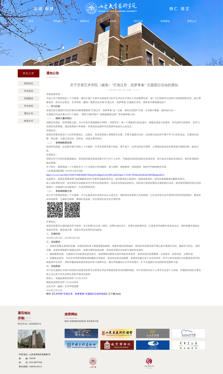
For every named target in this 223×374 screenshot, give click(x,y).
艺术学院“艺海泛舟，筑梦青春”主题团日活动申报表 (79, 294)
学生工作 (138, 21)
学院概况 (58, 21)
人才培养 (111, 21)
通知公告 (28, 113)
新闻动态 (28, 83)
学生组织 (28, 106)
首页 (31, 21)
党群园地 (165, 21)
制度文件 (28, 121)
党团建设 (28, 98)
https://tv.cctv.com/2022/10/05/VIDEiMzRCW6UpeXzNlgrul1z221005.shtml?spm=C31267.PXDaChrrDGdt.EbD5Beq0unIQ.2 (105, 175)
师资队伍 (84, 21)
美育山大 (191, 21)
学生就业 (28, 91)
